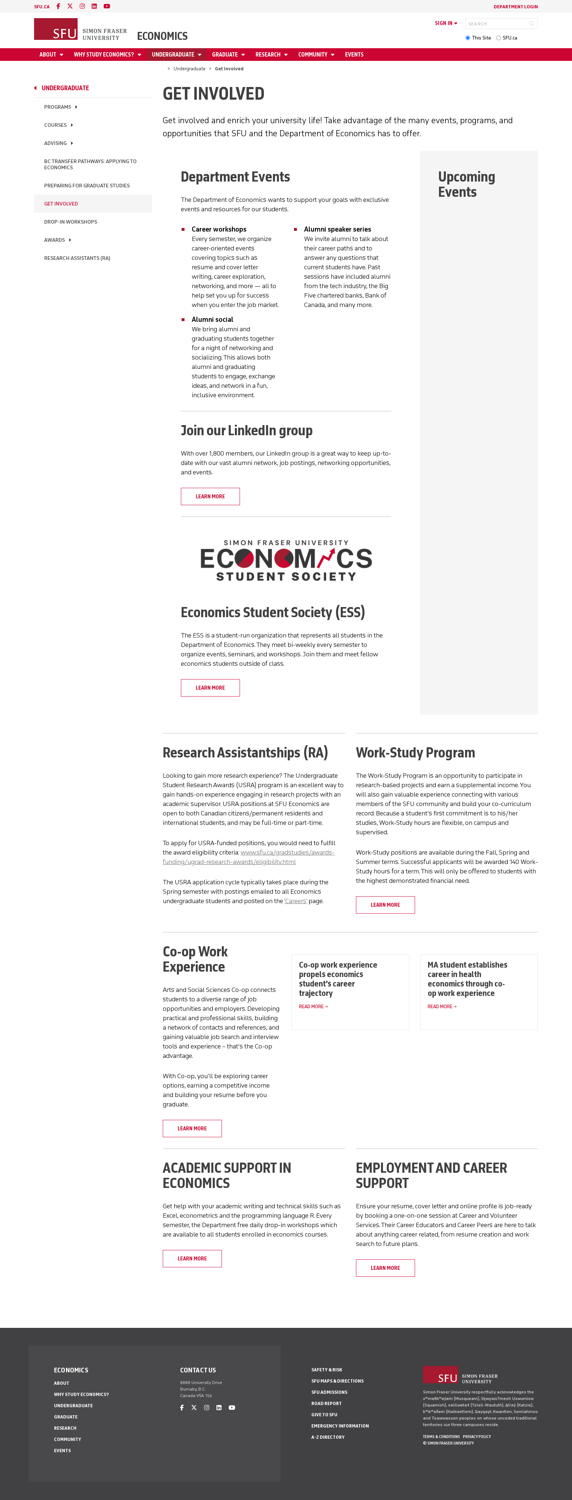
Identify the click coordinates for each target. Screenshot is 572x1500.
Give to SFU (324, 1415)
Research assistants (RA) (77, 258)
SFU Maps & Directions (337, 1381)
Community (313, 54)
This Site (481, 38)
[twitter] (70, 6)
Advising (55, 143)
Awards (54, 240)
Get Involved (61, 204)
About (48, 54)
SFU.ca (510, 38)
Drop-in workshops (70, 222)
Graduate (225, 54)
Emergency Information (340, 1426)
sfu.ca (42, 7)
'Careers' (295, 901)
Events (354, 54)
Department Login (516, 7)
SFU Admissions (329, 1392)
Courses (55, 125)
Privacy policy (477, 1436)
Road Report (326, 1403)
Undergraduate (173, 54)
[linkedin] (94, 6)
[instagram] (82, 6)
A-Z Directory (328, 1437)
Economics (162, 36)
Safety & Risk (326, 1370)
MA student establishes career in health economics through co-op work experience (467, 978)
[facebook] (58, 6)
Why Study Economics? (104, 54)
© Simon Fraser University (448, 1443)
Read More (311, 1006)
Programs (57, 107)
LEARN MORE (210, 496)
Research (269, 54)
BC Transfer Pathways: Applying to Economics (90, 164)
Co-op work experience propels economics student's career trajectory (338, 978)
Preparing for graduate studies (87, 186)
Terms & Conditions (441, 1436)
